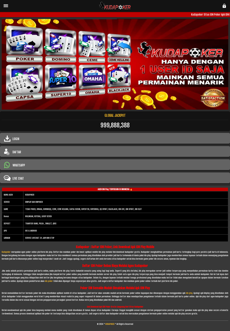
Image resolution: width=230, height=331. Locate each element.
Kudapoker (6, 252)
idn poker (49, 281)
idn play (189, 293)
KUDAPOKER (109, 324)
